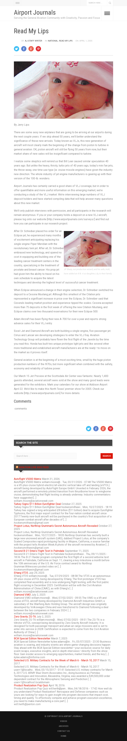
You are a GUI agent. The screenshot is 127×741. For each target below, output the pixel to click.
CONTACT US (63, 731)
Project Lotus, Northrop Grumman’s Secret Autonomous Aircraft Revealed (56, 525)
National (53, 41)
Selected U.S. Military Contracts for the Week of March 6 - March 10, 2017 (56, 660)
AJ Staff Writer (33, 41)
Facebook (83, 3)
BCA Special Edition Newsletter (32, 638)
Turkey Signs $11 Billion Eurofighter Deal (37, 504)
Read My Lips (66, 41)
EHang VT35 (21, 572)
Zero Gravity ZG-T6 (25, 616)
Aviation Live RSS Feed (34, 467)
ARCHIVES (63, 726)
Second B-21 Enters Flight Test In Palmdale (39, 550)
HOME (63, 736)
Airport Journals (35, 12)
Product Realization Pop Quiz (31, 685)
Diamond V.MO (22, 594)
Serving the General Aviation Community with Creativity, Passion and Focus (57, 17)
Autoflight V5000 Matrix (27, 478)
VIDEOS (63, 721)
